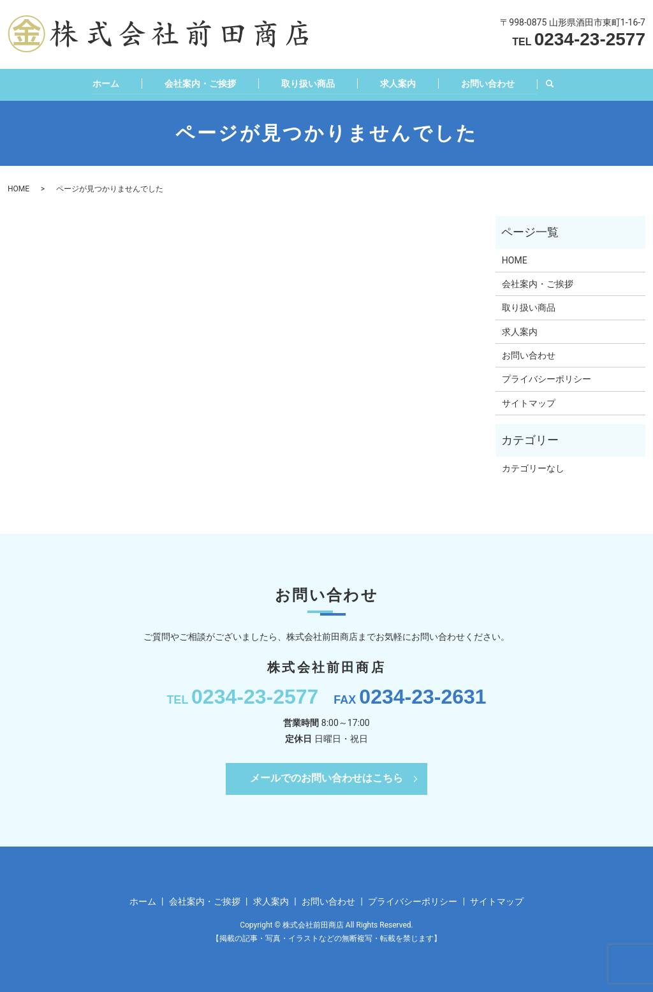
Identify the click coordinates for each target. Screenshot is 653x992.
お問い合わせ (495, 82)
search (559, 83)
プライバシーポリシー (546, 378)
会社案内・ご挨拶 (193, 82)
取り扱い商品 (306, 82)
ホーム (94, 82)
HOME (18, 187)
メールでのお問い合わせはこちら (326, 777)
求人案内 (400, 82)
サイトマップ (528, 402)
